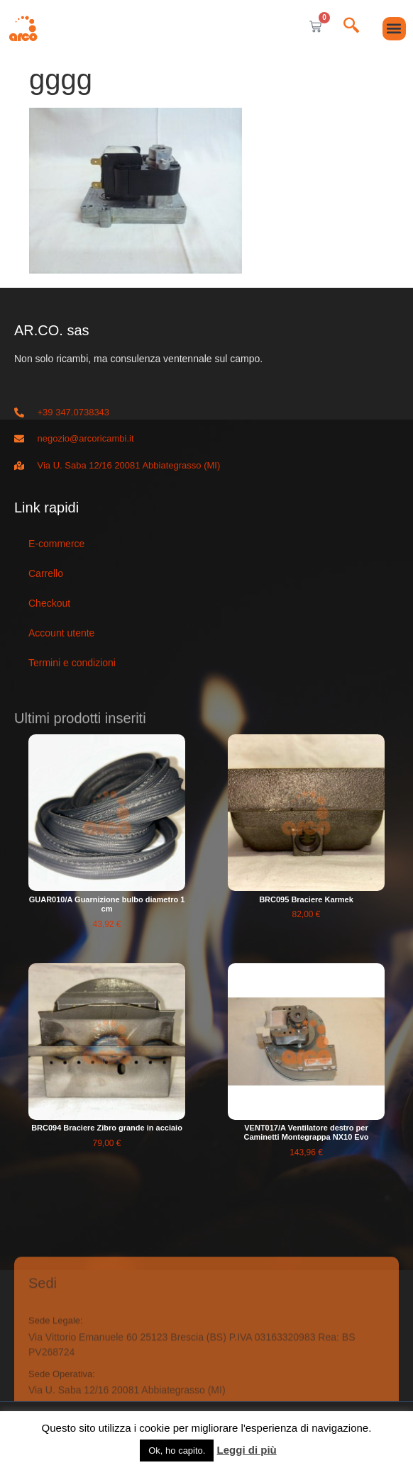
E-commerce (56, 543)
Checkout (49, 603)
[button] (394, 28)
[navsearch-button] (351, 26)
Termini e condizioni (72, 662)
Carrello (45, 573)
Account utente (61, 633)
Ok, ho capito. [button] (176, 1450)
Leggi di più (247, 1450)
